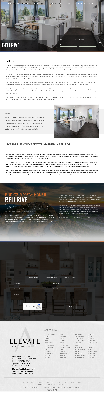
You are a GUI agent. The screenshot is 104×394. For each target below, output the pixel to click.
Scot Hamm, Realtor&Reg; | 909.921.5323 (56, 4)
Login (79, 382)
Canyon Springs (48, 353)
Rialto (90, 336)
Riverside (91, 338)
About (59, 382)
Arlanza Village (48, 342)
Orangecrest (78, 348)
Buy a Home (30, 382)
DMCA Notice (40, 384)
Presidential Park (80, 350)
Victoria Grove (92, 351)
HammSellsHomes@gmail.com (24, 358)
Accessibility (63, 384)
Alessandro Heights (49, 334)
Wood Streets (92, 355)
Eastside (62, 340)
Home (10, 4)
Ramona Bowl (78, 353)
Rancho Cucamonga (80, 355)
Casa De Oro (47, 357)
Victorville (91, 353)
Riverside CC (91, 340)
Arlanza (46, 340)
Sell (19, 4)
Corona (62, 338)
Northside (78, 344)
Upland (90, 348)
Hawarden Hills (64, 346)
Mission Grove (79, 338)
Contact (36, 4)
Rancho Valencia (79, 357)
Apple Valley (47, 338)
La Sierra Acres (64, 357)
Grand (61, 344)
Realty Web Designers (73, 387)
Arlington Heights (49, 346)
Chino (61, 334)
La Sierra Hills (79, 334)
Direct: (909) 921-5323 (21, 361)
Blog (65, 382)
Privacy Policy (52, 384)
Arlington (47, 344)
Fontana (62, 342)
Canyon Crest (48, 351)
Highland (62, 351)
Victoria (90, 350)
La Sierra (62, 355)
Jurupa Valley (63, 353)
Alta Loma (46, 336)
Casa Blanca (47, 355)
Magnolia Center (79, 336)
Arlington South (49, 348)
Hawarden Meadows (65, 348)
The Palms (91, 346)
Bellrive (46, 350)
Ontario (77, 346)
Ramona (77, 351)
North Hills (78, 342)
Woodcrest (91, 357)
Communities (26, 4)
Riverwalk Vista (92, 342)
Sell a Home (40, 382)
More (42, 4)
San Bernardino (92, 344)
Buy (14, 4)
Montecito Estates (80, 340)
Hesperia (62, 350)
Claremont (63, 336)
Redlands (91, 334)
